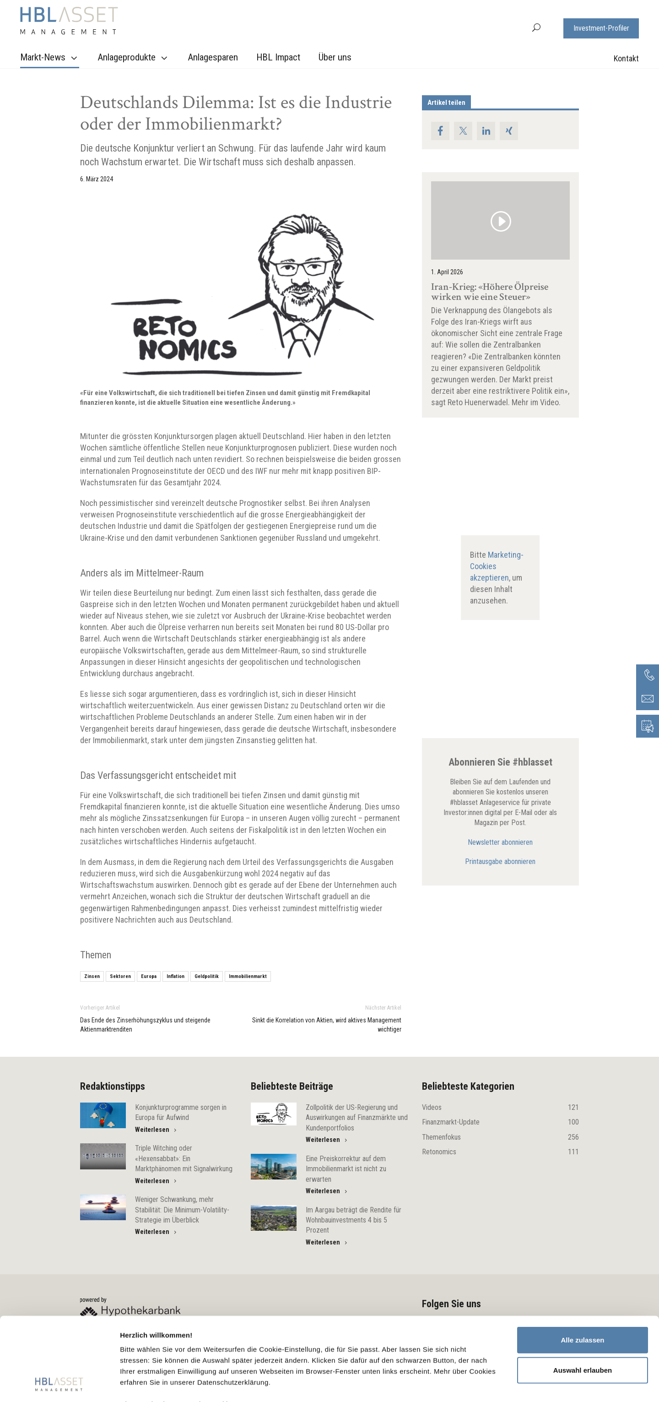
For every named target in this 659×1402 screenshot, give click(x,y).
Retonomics (500, 1152)
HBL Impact (278, 57)
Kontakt (626, 58)
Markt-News (50, 58)
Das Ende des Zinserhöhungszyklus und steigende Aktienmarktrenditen (145, 1024)
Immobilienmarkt (248, 976)
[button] (536, 27)
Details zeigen (487, 1384)
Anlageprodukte (133, 58)
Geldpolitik (206, 976)
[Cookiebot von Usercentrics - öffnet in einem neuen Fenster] (59, 1384)
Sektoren (120, 976)
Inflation (175, 976)
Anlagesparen (213, 57)
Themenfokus (500, 1137)
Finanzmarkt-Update (500, 1122)
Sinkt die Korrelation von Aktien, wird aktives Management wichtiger (326, 1024)
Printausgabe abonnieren (500, 861)
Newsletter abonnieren (500, 842)
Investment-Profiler (601, 28)
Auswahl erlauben (582, 1292)
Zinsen (92, 976)
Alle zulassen (582, 1262)
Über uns (335, 57)
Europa (149, 976)
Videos (500, 1108)
